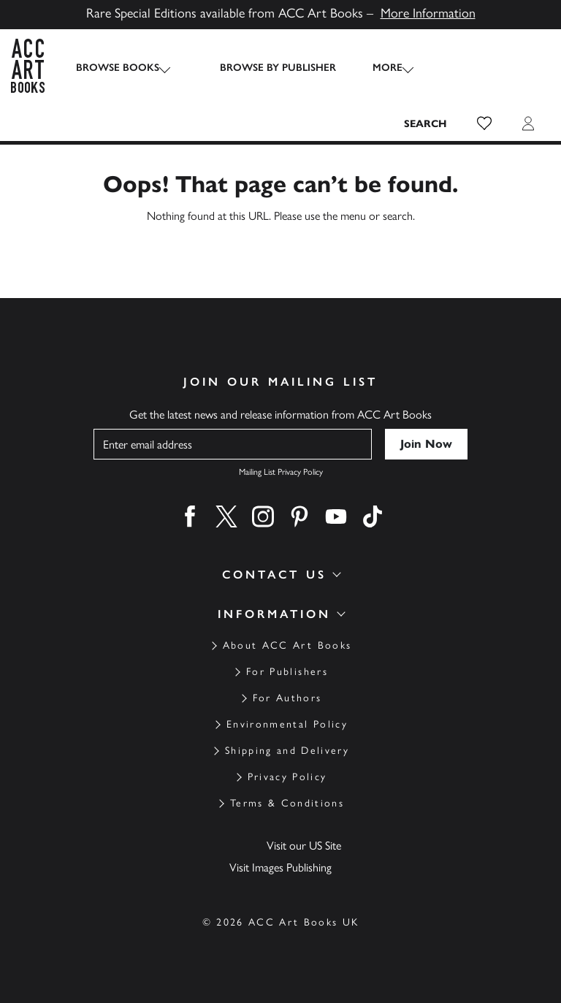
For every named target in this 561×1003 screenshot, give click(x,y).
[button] (484, 123)
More (374, 67)
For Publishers (287, 672)
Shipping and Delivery (287, 750)
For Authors (287, 698)
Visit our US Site (304, 846)
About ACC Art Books (287, 645)
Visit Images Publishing (280, 867)
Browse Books (117, 67)
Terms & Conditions (287, 803)
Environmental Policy (287, 724)
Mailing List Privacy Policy (281, 472)
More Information (428, 13)
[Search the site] (425, 123)
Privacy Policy (287, 777)
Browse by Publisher (265, 67)
